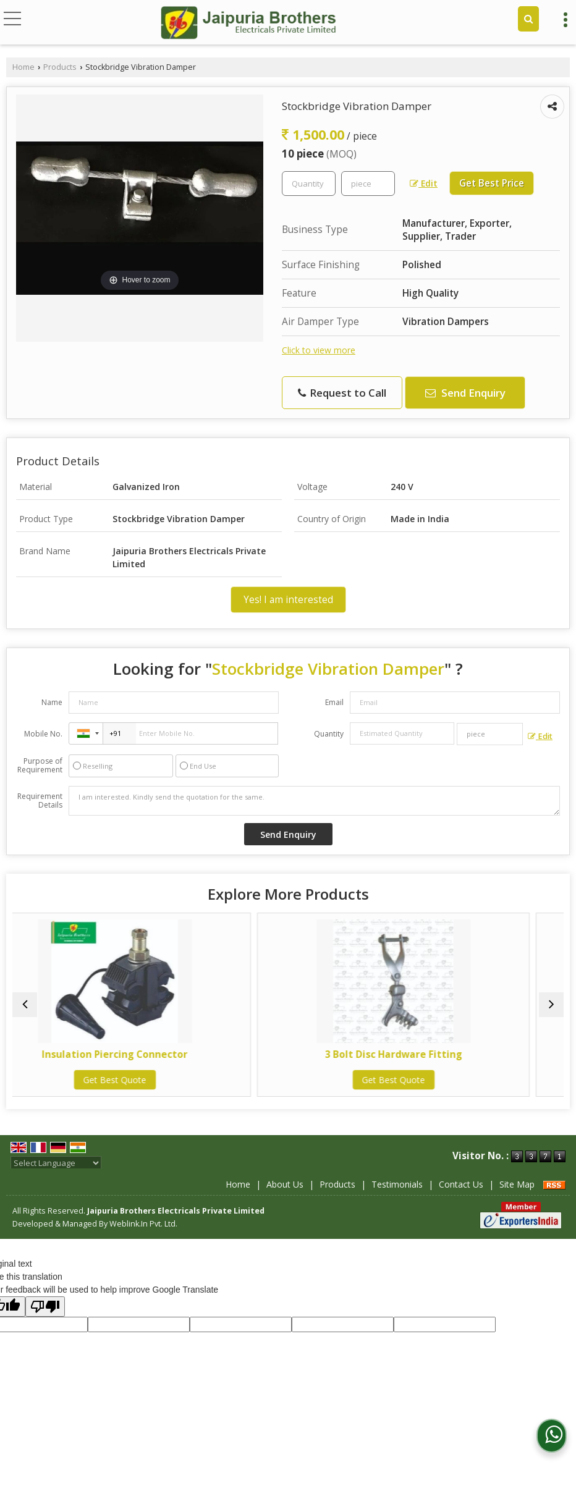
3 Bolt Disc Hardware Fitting (427, 1054)
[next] (551, 1004)
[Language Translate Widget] (56, 1163)
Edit (424, 183)
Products (60, 67)
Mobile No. (43, 734)
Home (23, 67)
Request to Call (342, 393)
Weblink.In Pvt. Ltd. (143, 1224)
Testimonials (397, 1184)
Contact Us (461, 1184)
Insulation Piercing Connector (149, 1054)
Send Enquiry (465, 393)
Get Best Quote (148, 1080)
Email (334, 702)
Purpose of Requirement (39, 765)
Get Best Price (491, 183)
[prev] (24, 1004)
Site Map (517, 1184)
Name (51, 702)
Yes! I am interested (288, 599)
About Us (284, 1184)
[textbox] (368, 183)
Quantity (329, 734)
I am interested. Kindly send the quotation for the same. (314, 801)
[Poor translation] (45, 1306)
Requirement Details (39, 800)
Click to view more (318, 350)
